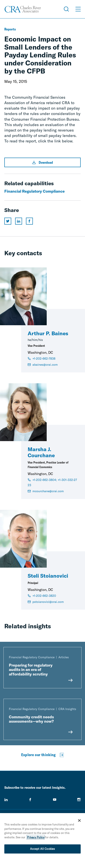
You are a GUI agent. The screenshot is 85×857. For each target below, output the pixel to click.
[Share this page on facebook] (29, 221)
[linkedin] (6, 799)
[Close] (79, 820)
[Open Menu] (78, 9)
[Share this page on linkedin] (18, 221)
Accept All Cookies (42, 848)
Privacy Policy (35, 837)
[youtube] (54, 799)
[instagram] (79, 799)
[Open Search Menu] (66, 9)
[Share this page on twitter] (7, 221)
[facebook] (30, 799)
